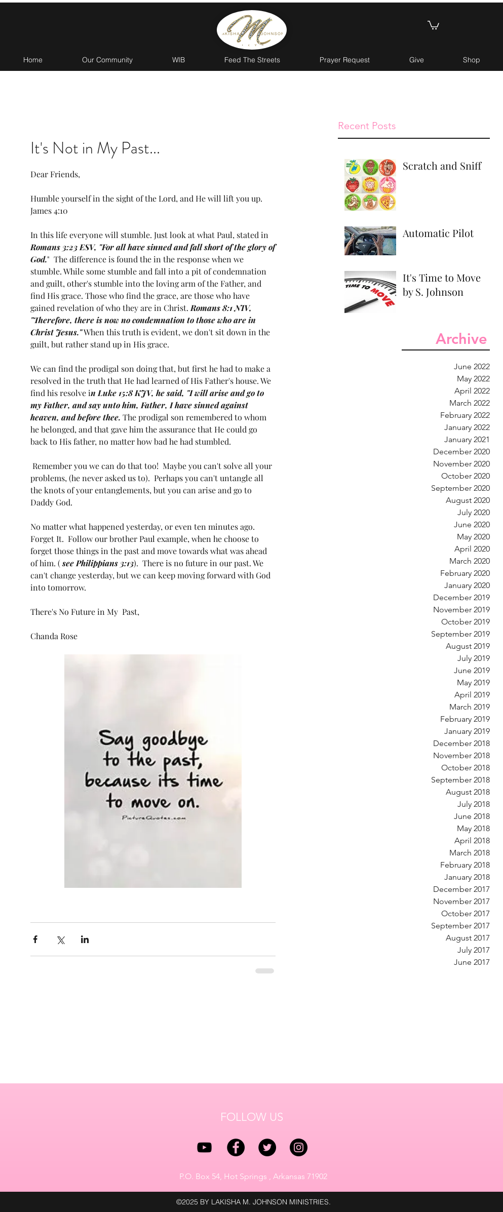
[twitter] (267, 1147)
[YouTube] (204, 1147)
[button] (433, 24)
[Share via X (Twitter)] (60, 939)
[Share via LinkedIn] (85, 939)
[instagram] (298, 1147)
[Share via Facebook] (35, 939)
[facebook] (236, 1147)
